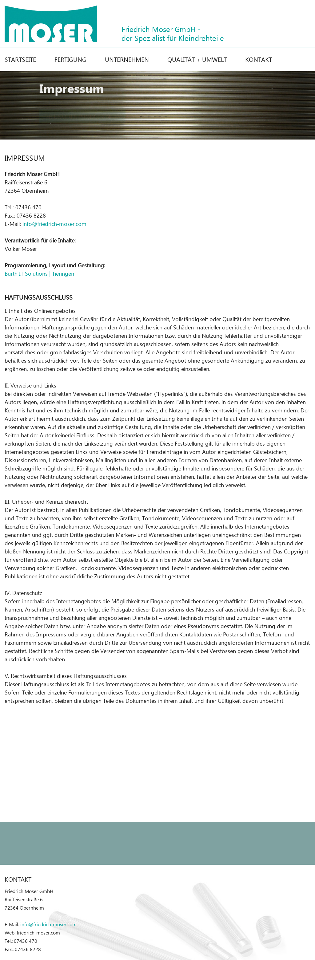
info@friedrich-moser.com (54, 223)
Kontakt (258, 59)
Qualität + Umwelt (197, 59)
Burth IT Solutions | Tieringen (39, 273)
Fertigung (70, 59)
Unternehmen (127, 59)
